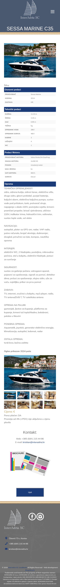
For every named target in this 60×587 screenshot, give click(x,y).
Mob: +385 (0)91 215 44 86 (30, 438)
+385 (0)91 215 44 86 (17, 543)
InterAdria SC (13, 567)
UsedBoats (22, 567)
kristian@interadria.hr (34, 442)
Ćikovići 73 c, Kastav (16, 538)
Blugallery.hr (30, 570)
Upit (30, 492)
